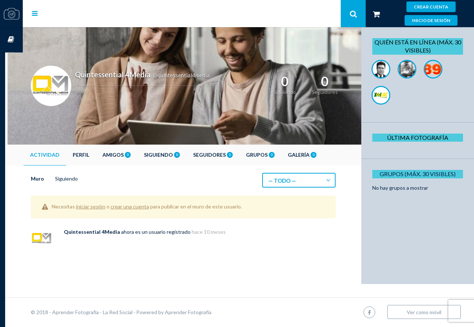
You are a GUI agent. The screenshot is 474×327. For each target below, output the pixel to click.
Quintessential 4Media (110, 232)
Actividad (62, 155)
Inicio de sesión (431, 20)
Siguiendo (180, 155)
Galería (319, 155)
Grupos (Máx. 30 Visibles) (420, 173)
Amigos (134, 155)
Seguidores (230, 155)
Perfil (98, 155)
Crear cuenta (431, 7)
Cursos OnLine (11, 39)
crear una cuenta (147, 206)
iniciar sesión (108, 206)
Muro (55, 178)
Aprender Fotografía (205, 312)
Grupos (278, 155)
